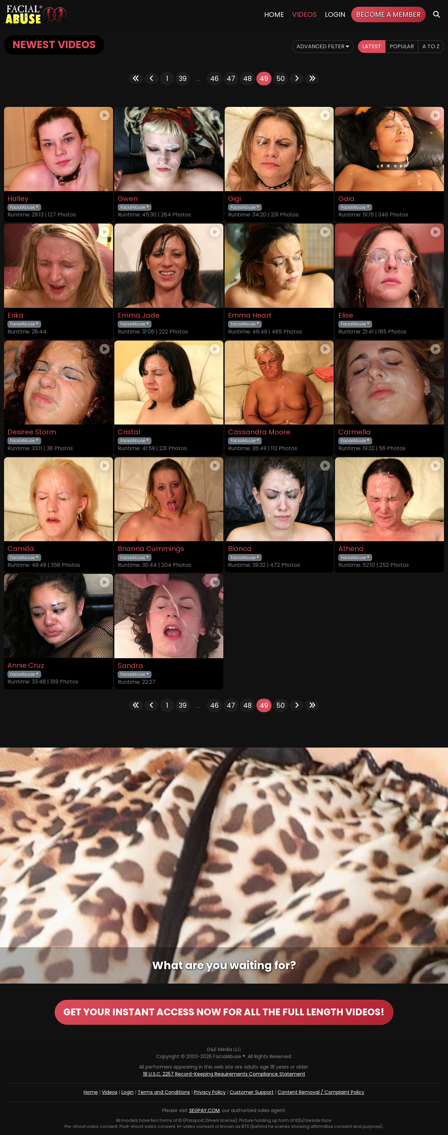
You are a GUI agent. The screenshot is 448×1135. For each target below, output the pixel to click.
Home (274, 14)
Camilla (20, 549)
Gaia (346, 199)
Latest (371, 46)
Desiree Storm (31, 432)
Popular (402, 46)
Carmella (354, 432)
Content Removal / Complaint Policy (321, 1092)
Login (335, 14)
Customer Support (252, 1092)
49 (264, 78)
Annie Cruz (25, 665)
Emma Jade (139, 315)
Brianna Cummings (151, 549)
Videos (304, 14)
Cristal (129, 432)
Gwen (128, 199)
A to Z (431, 46)
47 (231, 78)
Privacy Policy (210, 1092)
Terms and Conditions (164, 1092)
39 (183, 78)
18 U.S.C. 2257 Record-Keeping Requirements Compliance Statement (224, 1074)
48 (247, 78)
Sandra (130, 666)
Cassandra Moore (259, 432)
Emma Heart (250, 315)
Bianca (240, 549)
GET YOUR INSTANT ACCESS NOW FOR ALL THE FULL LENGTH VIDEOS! (224, 1012)
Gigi (234, 199)
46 (214, 78)
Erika (15, 315)
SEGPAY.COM (204, 1110)
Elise (345, 315)
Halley (17, 199)
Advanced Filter (323, 46)
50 (280, 78)
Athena (351, 549)
